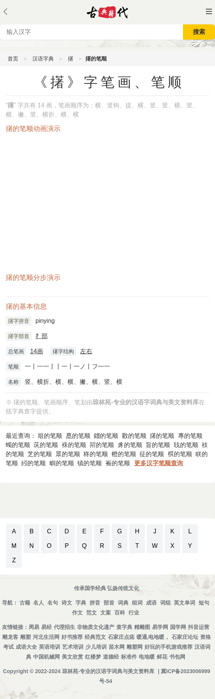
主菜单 (209, 11)
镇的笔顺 (89, 463)
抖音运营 (198, 627)
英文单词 (184, 603)
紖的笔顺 (33, 463)
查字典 (124, 627)
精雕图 (142, 627)
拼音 (95, 603)
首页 (13, 58)
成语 (151, 603)
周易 (34, 627)
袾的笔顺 (74, 445)
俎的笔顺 (50, 435)
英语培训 (49, 647)
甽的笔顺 (62, 463)
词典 (123, 603)
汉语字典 (43, 58)
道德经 (111, 657)
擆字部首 (18, 336)
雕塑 (25, 637)
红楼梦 (93, 657)
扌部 (41, 336)
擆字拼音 (18, 321)
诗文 (66, 603)
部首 (109, 603)
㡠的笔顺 (124, 454)
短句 (204, 603)
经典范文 (95, 637)
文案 (105, 613)
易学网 (160, 627)
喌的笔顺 (102, 445)
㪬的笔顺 (134, 435)
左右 (86, 351)
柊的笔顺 (95, 454)
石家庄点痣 (121, 637)
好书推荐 (72, 637)
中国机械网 (46, 657)
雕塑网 (135, 647)
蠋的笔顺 (18, 445)
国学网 (178, 627)
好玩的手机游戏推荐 (168, 647)
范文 (91, 613)
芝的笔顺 (39, 454)
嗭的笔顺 (78, 435)
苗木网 (117, 647)
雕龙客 (10, 637)
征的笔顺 (152, 454)
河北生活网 (46, 637)
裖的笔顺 (118, 463)
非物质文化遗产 (95, 627)
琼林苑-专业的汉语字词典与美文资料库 (108, 671)
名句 (52, 603)
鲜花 (162, 657)
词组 (165, 603)
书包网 (177, 657)
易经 (46, 627)
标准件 (129, 657)
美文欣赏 (72, 657)
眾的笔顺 (68, 454)
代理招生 (64, 627)
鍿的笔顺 (106, 435)
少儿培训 (96, 647)
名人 (38, 603)
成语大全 (26, 647)
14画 (36, 351)
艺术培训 (72, 647)
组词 (137, 603)
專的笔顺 (190, 435)
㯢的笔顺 (180, 454)
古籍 (24, 603)
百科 (119, 613)
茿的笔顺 (46, 445)
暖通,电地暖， (153, 637)
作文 (77, 613)
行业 (133, 613)
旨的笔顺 (158, 445)
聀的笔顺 (186, 445)
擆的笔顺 (162, 435)
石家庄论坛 (185, 637)
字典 (80, 603)
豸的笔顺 (130, 445)
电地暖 (147, 657)
